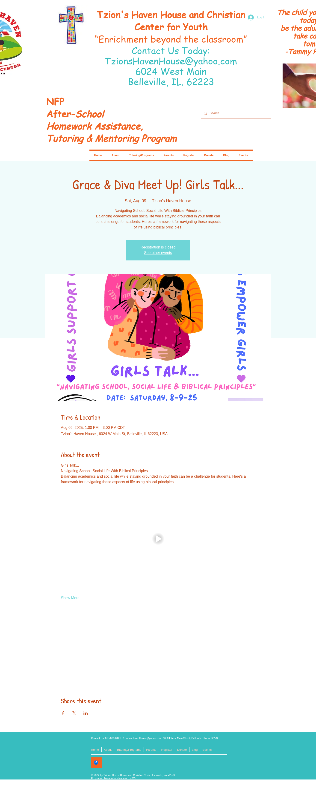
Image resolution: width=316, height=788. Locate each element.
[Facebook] (96, 762)
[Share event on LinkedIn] (85, 713)
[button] (158, 538)
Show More (70, 598)
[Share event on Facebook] (63, 713)
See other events (158, 253)
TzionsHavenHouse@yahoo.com (171, 60)
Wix (134, 778)
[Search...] (235, 113)
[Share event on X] (74, 713)
